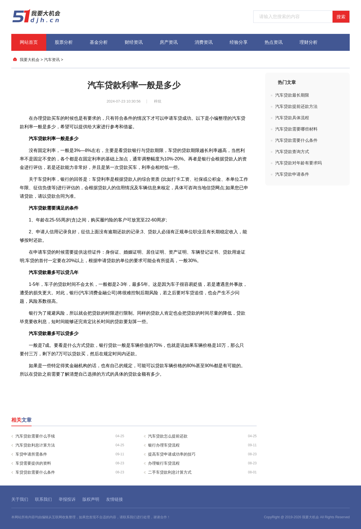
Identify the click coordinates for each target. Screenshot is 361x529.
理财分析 (309, 42)
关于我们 (19, 499)
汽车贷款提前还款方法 (296, 106)
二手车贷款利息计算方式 (202, 472)
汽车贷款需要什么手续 (70, 436)
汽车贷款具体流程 (292, 117)
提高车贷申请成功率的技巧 (202, 454)
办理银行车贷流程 (202, 463)
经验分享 (239, 42)
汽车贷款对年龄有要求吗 (298, 162)
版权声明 (90, 499)
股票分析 (64, 42)
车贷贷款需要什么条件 (70, 472)
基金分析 (99, 42)
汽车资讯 (52, 59)
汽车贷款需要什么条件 (296, 140)
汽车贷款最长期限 (292, 95)
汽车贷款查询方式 (292, 151)
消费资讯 (204, 42)
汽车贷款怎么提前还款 (202, 436)
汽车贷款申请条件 (292, 174)
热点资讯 (274, 42)
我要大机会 (29, 59)
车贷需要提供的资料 (70, 463)
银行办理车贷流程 (202, 445)
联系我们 (43, 499)
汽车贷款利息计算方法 (70, 445)
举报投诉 (67, 499)
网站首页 (29, 42)
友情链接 (114, 499)
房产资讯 (169, 42)
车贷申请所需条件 (70, 454)
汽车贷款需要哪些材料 (296, 129)
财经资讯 (134, 42)
